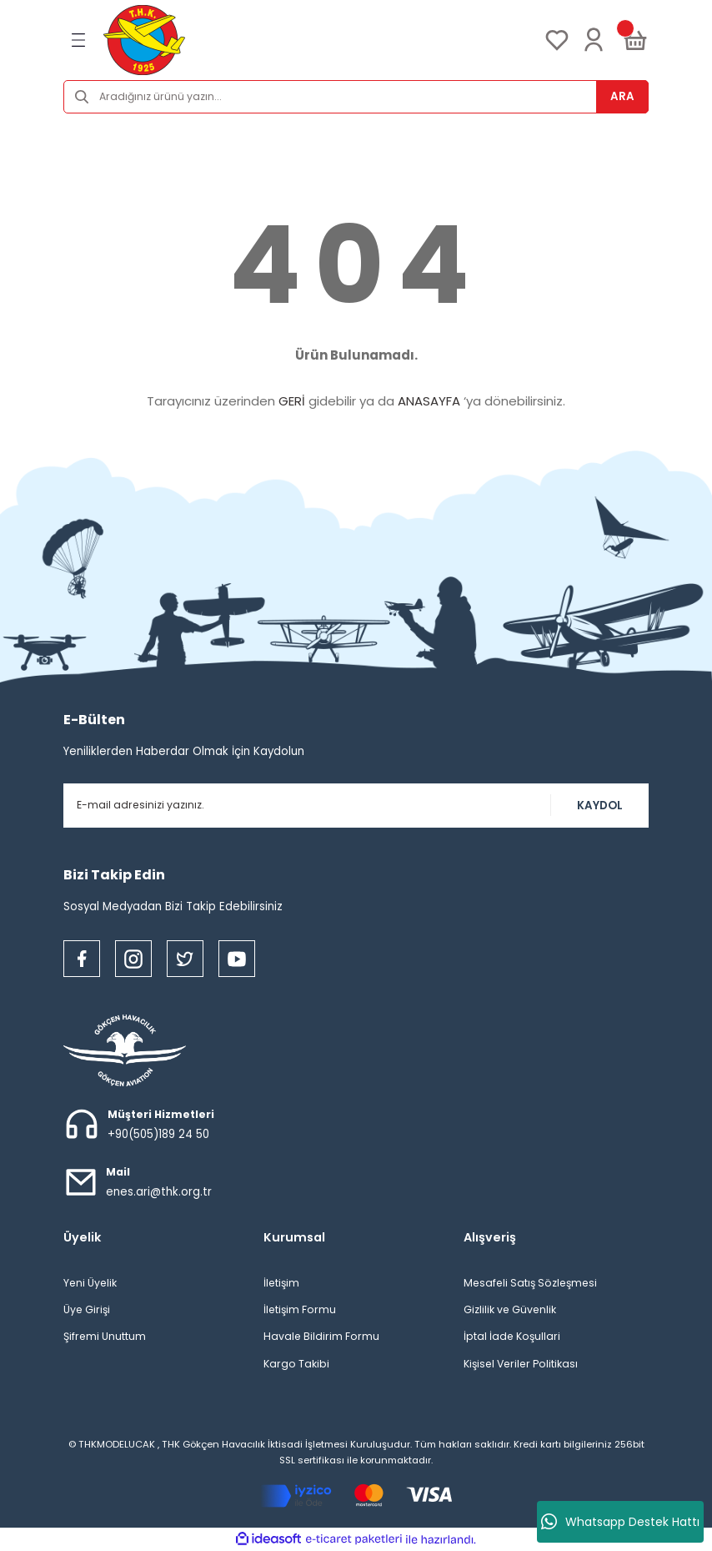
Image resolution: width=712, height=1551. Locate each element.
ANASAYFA (429, 401)
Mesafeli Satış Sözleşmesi (530, 1283)
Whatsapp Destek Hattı (620, 1522)
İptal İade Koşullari (512, 1336)
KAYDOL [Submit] (600, 805)
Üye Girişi (86, 1309)
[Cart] (635, 40)
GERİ (291, 401)
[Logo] (144, 40)
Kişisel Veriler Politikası (521, 1364)
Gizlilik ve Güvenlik (510, 1309)
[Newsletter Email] (356, 805)
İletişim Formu (299, 1309)
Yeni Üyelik (90, 1283)
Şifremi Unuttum (104, 1336)
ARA (622, 96)
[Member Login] (593, 40)
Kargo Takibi (296, 1364)
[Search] (356, 96)
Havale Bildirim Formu (321, 1336)
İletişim (281, 1283)
